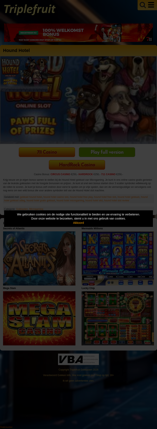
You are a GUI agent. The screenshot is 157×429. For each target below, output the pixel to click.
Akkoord (78, 222)
